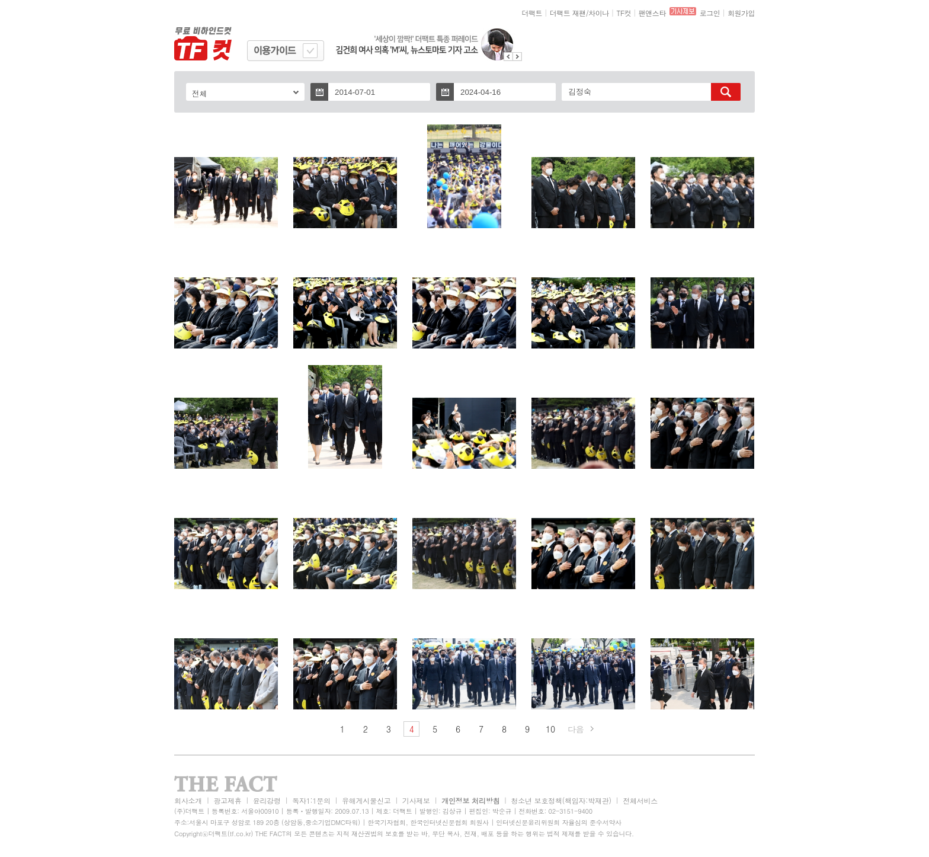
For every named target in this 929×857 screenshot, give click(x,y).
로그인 (710, 13)
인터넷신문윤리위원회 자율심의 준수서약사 (559, 822)
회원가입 (741, 13)
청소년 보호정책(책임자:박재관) (561, 800)
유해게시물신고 (366, 800)
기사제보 (416, 800)
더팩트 (532, 13)
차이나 (598, 13)
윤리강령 (267, 800)
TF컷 (623, 13)
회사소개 (188, 800)
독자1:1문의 (311, 800)
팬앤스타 (652, 13)
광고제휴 (227, 800)
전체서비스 (640, 800)
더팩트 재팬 (568, 13)
